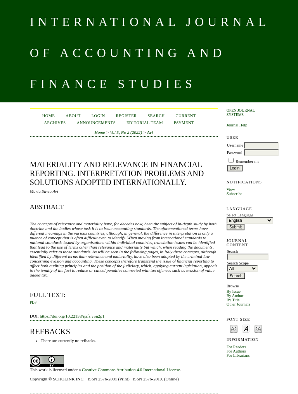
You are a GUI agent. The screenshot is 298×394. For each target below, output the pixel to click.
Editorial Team (144, 123)
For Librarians (238, 355)
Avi (150, 132)
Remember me (247, 161)
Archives (55, 123)
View (231, 189)
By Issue (234, 291)
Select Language (240, 215)
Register (126, 116)
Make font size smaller (233, 328)
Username (235, 145)
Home (48, 116)
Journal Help (237, 125)
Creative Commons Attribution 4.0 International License (131, 369)
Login (98, 116)
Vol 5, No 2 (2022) (126, 132)
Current (186, 116)
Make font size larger (258, 328)
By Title (233, 300)
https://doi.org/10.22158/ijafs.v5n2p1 (72, 316)
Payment (184, 123)
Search (156, 116)
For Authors (236, 351)
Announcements (96, 123)
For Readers (236, 347)
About (73, 116)
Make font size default (246, 328)
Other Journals (238, 304)
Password (235, 152)
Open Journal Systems (241, 112)
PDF (33, 302)
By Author (235, 296)
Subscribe (235, 194)
